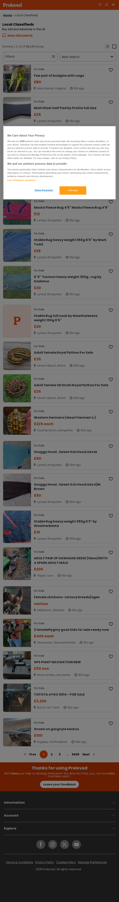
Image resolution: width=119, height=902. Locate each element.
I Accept (73, 190)
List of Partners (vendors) (21, 180)
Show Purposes (44, 190)
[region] (59, 163)
